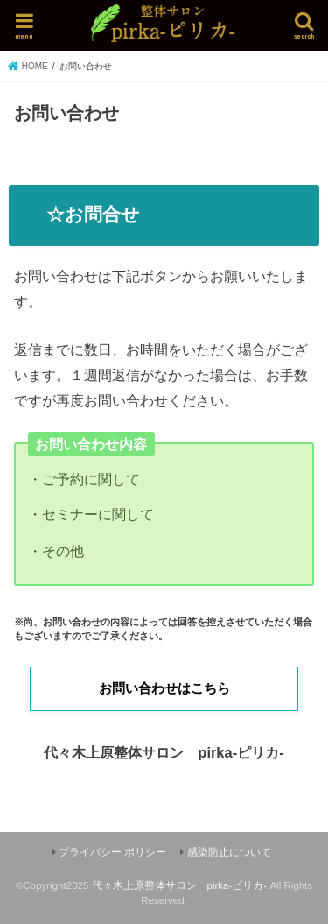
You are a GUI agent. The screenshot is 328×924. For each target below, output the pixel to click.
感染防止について (229, 852)
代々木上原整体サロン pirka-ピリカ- (180, 885)
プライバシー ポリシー (112, 852)
